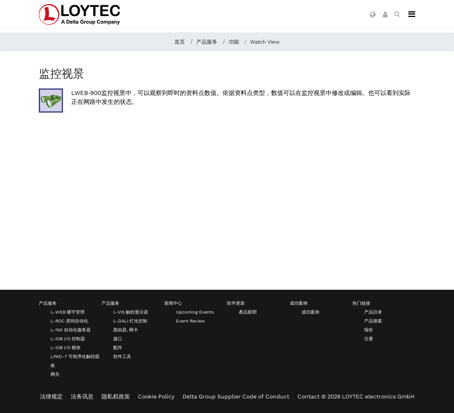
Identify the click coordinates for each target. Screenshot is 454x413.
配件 (117, 347)
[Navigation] (411, 14)
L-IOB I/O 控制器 (68, 338)
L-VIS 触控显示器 (130, 312)
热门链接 (361, 303)
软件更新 (236, 303)
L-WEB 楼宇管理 (68, 312)
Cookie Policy (156, 396)
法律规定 (51, 396)
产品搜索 (373, 321)
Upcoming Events (195, 312)
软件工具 (122, 356)
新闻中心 (173, 303)
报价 (368, 330)
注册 (368, 338)
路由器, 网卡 (125, 330)
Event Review (190, 321)
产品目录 (373, 312)
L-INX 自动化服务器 (71, 330)
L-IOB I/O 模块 (66, 347)
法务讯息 (82, 396)
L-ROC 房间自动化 (69, 321)
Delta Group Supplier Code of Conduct (235, 396)
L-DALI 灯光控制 (130, 321)
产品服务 (48, 303)
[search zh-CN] (397, 14)
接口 (117, 338)
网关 (55, 374)
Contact (308, 396)
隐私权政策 (116, 396)
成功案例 (299, 303)
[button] (373, 15)
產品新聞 (248, 312)
